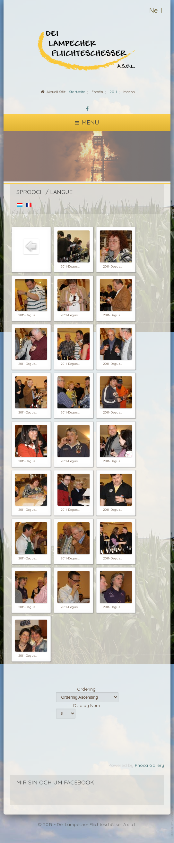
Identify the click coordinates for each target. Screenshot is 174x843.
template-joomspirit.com (172, 821)
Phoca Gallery (149, 765)
